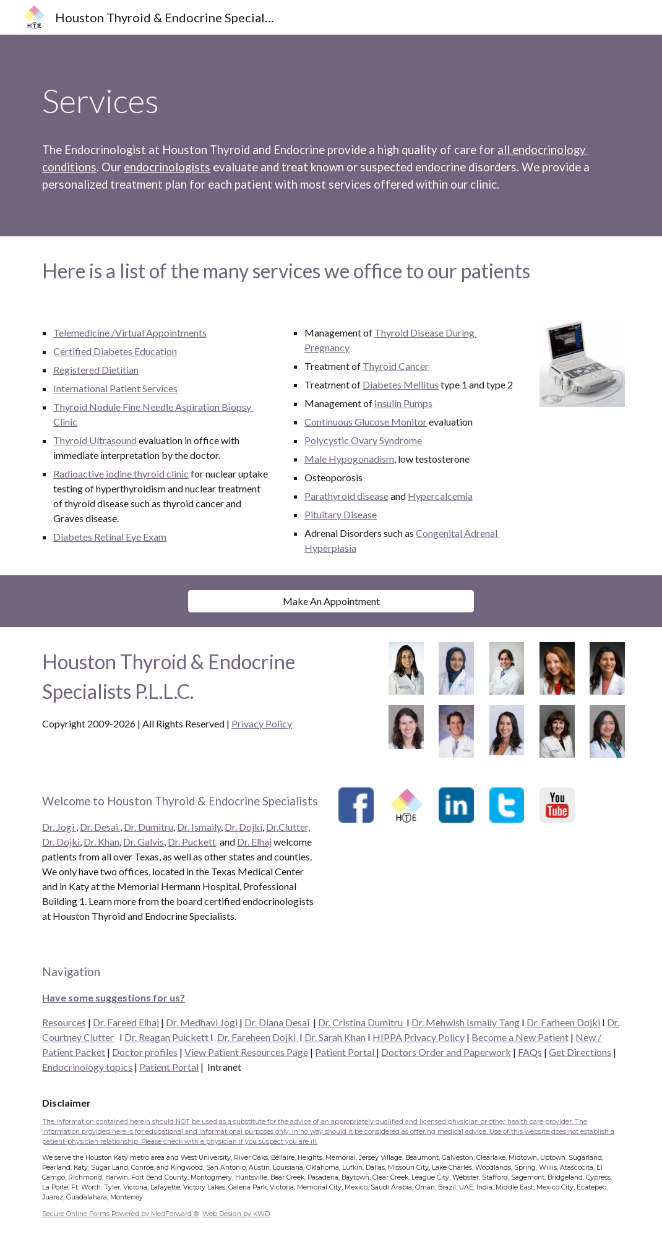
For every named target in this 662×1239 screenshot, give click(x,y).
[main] (331, 100)
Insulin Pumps (403, 403)
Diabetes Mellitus (401, 384)
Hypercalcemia (440, 496)
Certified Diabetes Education (115, 351)
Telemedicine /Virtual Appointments (130, 332)
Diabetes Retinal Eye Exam (109, 536)
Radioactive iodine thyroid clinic (121, 473)
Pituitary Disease (340, 514)
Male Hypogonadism (349, 459)
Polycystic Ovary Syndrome (363, 440)
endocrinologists (167, 167)
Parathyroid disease (346, 496)
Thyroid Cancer (396, 366)
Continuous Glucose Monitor (365, 421)
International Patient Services (115, 388)
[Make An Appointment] (331, 601)
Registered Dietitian (96, 369)
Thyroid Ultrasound (95, 440)
